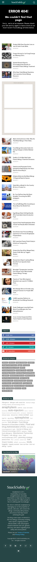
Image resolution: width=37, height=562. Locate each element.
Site (4, 388)
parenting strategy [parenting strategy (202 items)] (25, 437)
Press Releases (7, 383)
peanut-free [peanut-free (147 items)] (6, 439)
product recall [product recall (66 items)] (23, 439)
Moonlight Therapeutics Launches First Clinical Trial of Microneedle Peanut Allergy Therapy (23, 271)
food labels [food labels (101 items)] (30, 427)
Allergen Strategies (21, 362)
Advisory (5, 362)
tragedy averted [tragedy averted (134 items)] (14, 444)
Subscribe (31, 351)
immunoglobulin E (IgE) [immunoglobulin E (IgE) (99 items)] (8, 429)
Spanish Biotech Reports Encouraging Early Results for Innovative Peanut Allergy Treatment (24, 64)
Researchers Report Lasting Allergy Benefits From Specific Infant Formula (23, 262)
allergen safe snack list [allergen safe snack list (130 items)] (17, 402)
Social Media (9, 388)
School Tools (29, 385)
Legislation (6, 375)
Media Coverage (30, 375)
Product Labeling (17, 383)
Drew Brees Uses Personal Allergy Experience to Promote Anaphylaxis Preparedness (23, 233)
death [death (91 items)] (31, 415)
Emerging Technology (8, 370)
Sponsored (18, 388)
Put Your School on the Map (13, 469)
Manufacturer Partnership (17, 375)
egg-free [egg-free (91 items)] (4, 418)
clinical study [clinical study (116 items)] (6, 415)
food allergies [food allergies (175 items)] (13, 422)
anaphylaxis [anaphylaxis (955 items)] (9, 407)
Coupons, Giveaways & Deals (10, 367)
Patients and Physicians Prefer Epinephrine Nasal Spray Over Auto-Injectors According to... (23, 168)
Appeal (20, 365)
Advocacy (11, 362)
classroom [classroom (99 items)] (30, 413)
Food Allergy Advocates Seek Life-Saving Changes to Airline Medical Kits (23, 150)
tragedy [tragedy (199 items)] (5, 444)
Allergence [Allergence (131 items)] (5, 402)
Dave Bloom (6, 471)
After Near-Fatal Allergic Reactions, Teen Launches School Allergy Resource (23, 74)
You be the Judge (7, 390)
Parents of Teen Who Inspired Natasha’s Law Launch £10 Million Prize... (23, 281)
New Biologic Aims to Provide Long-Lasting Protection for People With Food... (23, 290)
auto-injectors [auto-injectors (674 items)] (16, 410)
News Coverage (24, 378)
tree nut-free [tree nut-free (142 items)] (24, 444)
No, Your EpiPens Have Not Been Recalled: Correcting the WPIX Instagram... (22, 196)
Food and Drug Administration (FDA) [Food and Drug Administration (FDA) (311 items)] (18, 425)
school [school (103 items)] (16, 442)
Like (33, 335)
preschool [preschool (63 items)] (17, 439)
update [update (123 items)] (9, 446)
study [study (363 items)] (29, 442)
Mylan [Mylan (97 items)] (20, 435)
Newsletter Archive (8, 380)
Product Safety (27, 383)
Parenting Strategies (19, 380)
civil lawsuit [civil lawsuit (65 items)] (23, 413)
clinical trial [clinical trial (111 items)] (14, 415)
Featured (30, 370)
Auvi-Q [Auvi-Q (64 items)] (26, 410)
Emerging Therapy (21, 370)
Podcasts (29, 380)
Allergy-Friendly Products (9, 365)
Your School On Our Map (10, 452)
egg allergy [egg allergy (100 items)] (10, 418)
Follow (31, 339)
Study (24, 388)
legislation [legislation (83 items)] (24, 431)
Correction (26, 365)
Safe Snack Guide (19, 385)
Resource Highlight (8, 385)
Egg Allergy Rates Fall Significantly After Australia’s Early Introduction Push (23, 215)
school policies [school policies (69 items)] (22, 442)
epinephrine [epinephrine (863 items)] (22, 417)
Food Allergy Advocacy (9, 373)
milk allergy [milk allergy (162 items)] (13, 435)
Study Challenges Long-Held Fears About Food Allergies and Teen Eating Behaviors (23, 309)
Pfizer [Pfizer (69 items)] (12, 439)
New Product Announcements (11, 378)
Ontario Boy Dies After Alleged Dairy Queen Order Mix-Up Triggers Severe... (23, 252)
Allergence (31, 362)
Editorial (22, 367)
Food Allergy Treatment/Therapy (25, 373)
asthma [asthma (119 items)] (20, 407)
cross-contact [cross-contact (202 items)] (23, 415)
